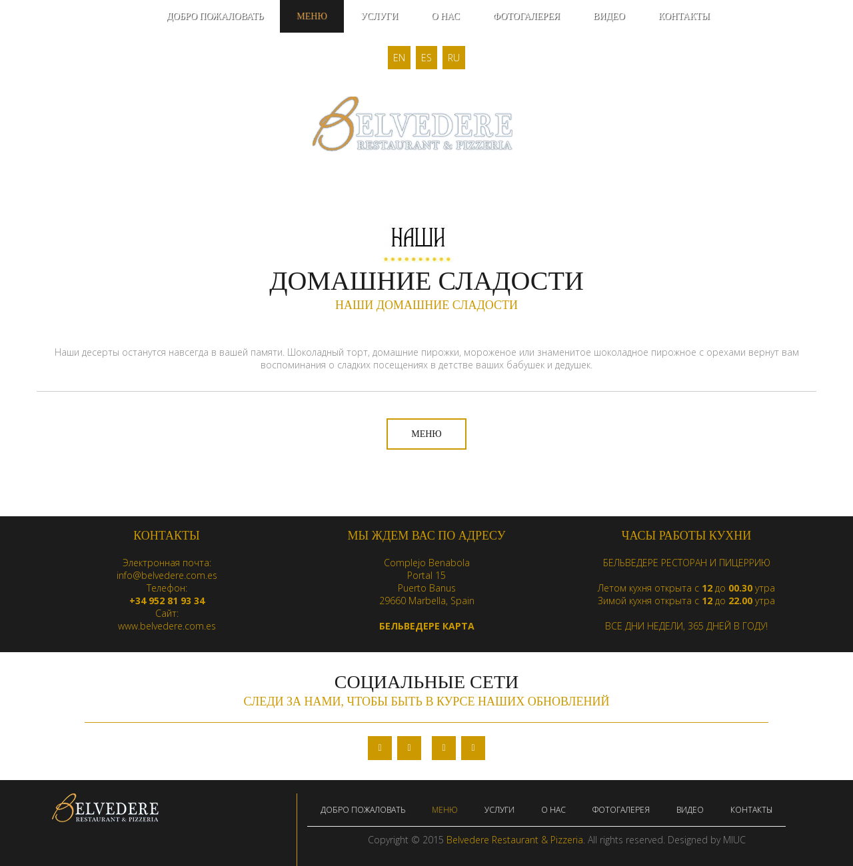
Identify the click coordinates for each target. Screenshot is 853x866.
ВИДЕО (609, 16)
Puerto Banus (427, 588)
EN (399, 57)
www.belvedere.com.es (167, 626)
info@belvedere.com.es (167, 575)
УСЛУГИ (380, 16)
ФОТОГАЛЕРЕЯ (526, 16)
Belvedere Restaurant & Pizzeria (514, 839)
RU (454, 57)
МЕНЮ (312, 16)
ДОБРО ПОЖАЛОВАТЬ (215, 16)
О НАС (445, 16)
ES (426, 57)
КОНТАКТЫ (684, 16)
